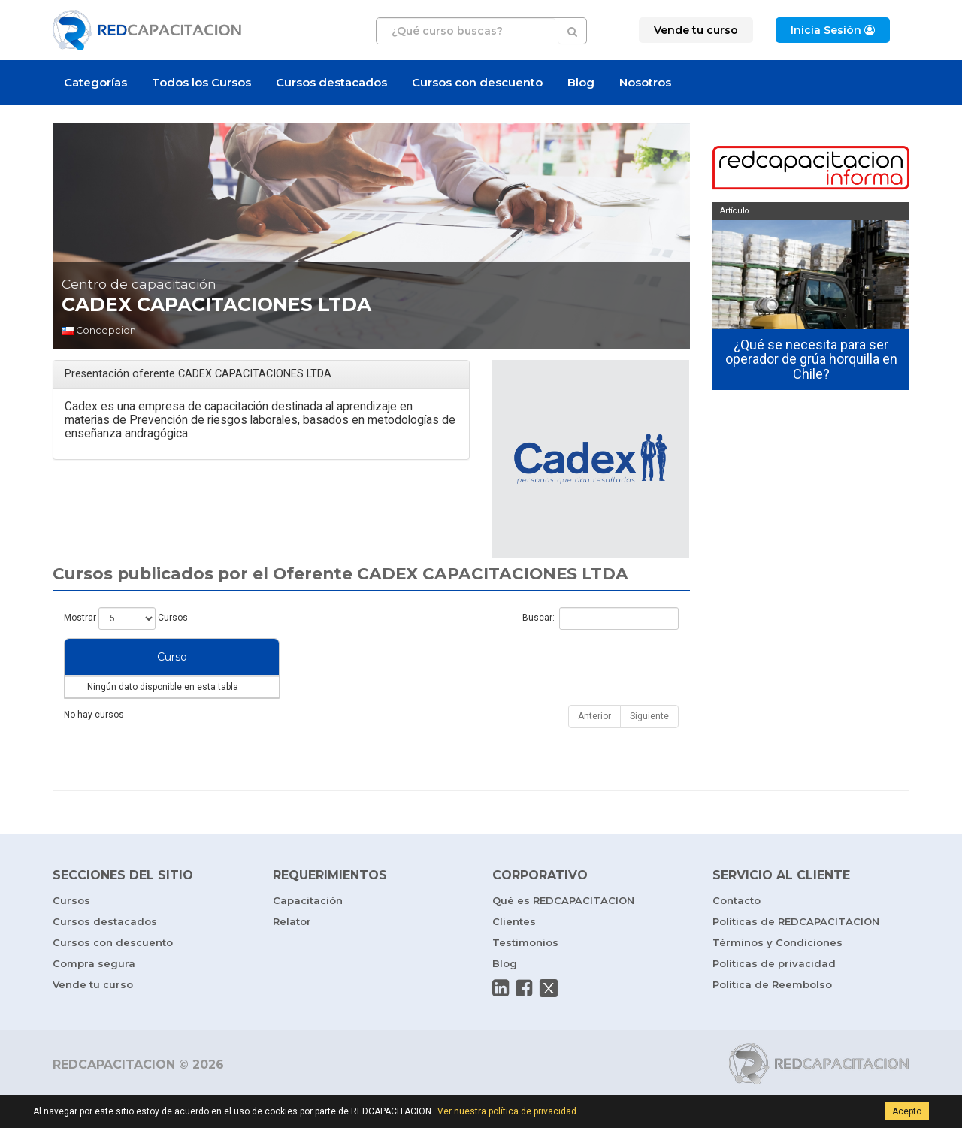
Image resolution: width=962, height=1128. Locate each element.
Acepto (906, 1111)
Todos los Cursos (201, 82)
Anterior (594, 746)
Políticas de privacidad (774, 993)
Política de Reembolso (772, 1015)
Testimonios (525, 972)
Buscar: (600, 618)
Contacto (736, 930)
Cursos (71, 930)
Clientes (514, 951)
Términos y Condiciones (777, 972)
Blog (580, 82)
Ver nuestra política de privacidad (506, 1111)
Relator (292, 951)
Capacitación (308, 930)
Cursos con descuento (477, 82)
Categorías (95, 82)
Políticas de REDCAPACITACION (795, 951)
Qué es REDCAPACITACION (563, 930)
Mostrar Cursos (126, 618)
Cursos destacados (331, 82)
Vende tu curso (93, 1015)
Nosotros (645, 82)
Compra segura (94, 993)
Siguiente (649, 746)
